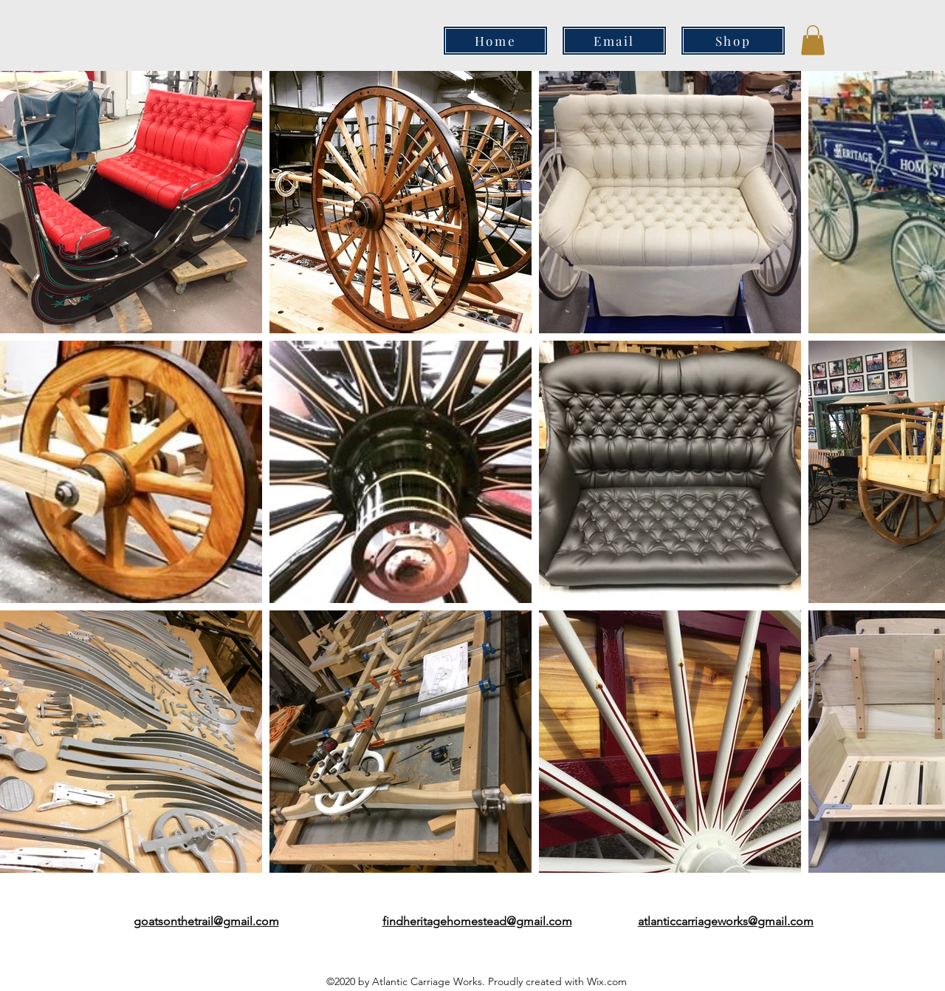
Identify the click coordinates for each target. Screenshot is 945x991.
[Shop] (733, 40)
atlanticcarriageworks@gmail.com (726, 921)
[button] (812, 40)
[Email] (614, 40)
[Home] (495, 40)
